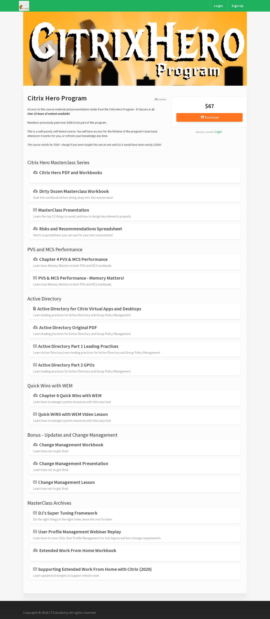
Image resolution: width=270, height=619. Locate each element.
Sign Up (238, 6)
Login (218, 6)
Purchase (209, 117)
